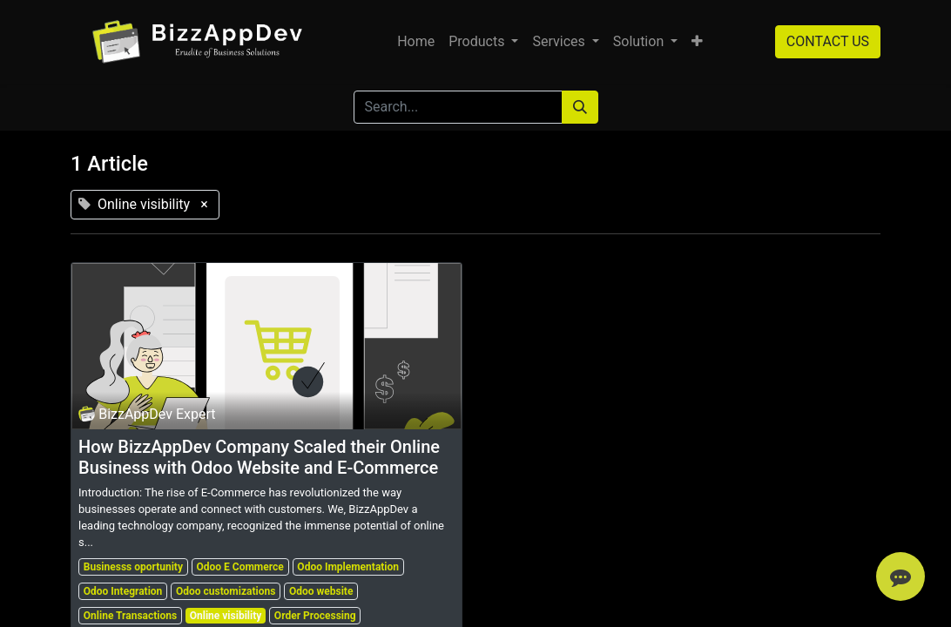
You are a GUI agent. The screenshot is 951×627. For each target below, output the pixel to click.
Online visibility (226, 616)
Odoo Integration (123, 591)
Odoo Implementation (348, 567)
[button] (697, 41)
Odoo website (321, 591)
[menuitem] (416, 41)
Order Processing (315, 616)
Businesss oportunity (133, 567)
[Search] (580, 107)
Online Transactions (130, 616)
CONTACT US (827, 41)
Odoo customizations (225, 591)
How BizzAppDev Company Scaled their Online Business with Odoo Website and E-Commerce (259, 457)
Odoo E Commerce (240, 567)
